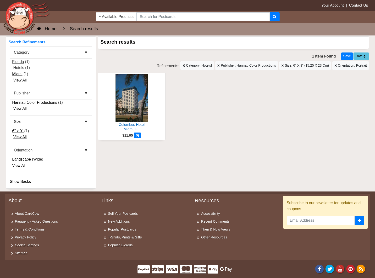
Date (360, 56)
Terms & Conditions (30, 229)
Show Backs (20, 182)
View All (20, 80)
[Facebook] (319, 268)
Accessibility (210, 213)
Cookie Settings (27, 245)
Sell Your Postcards (123, 213)
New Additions (119, 221)
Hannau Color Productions (34, 102)
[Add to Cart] (137, 135)
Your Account (332, 5)
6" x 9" (18, 131)
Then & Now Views (215, 229)
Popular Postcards (122, 229)
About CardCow (27, 213)
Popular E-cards (120, 245)
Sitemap (21, 253)
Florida (18, 62)
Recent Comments (215, 221)
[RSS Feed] (361, 268)
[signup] (359, 220)
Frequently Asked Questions (36, 221)
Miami (17, 74)
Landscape (21, 159)
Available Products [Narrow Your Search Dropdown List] (116, 17)
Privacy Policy (25, 237)
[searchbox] (203, 16)
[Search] (275, 16)
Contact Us (358, 5)
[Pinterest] (351, 268)
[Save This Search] (347, 56)
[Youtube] (340, 268)
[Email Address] (321, 220)
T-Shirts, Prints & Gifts (125, 237)
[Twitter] (330, 268)
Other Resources (214, 237)
